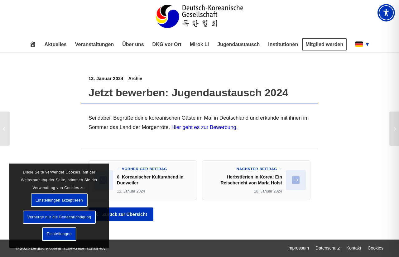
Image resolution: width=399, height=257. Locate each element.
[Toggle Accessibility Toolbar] (386, 13)
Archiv (135, 78)
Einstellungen (59, 234)
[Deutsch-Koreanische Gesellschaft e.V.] (199, 19)
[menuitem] (32, 44)
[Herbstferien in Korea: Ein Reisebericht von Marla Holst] (394, 129)
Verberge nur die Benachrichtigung (59, 217)
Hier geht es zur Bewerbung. (204, 127)
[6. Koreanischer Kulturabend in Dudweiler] (5, 129)
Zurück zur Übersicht (121, 214)
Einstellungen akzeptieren (59, 200)
